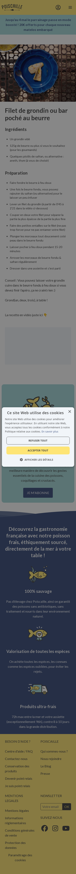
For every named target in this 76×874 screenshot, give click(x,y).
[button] (38, 459)
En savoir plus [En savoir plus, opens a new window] (49, 431)
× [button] (69, 411)
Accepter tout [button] (38, 450)
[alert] (38, 437)
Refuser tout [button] (38, 440)
